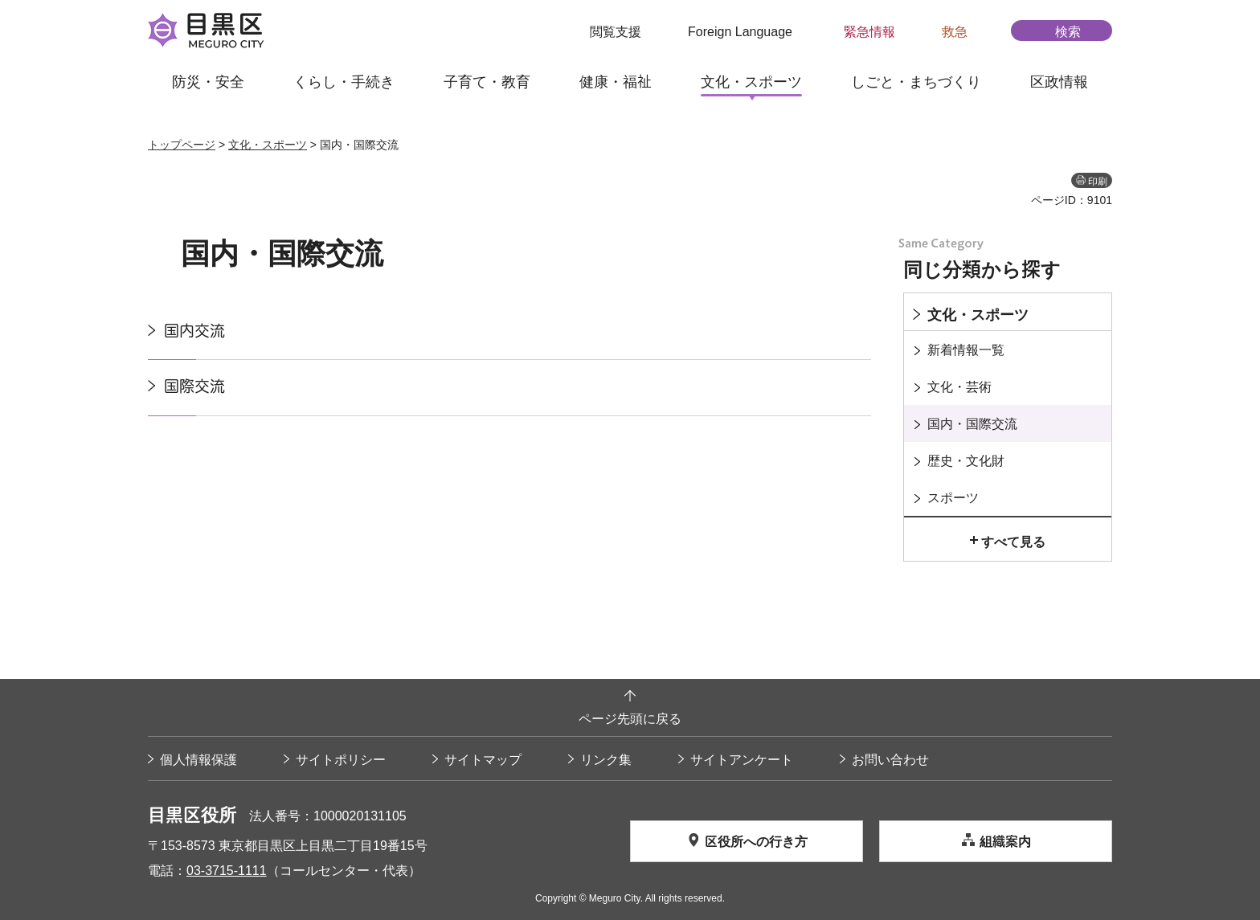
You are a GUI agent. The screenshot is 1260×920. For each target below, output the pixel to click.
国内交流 (194, 330)
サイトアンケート (741, 759)
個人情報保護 (198, 759)
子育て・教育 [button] (487, 81)
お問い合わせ (890, 759)
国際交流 (194, 386)
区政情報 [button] (1059, 81)
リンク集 (606, 759)
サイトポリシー (341, 759)
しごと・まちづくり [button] (916, 81)
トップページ (181, 144)
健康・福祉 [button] (615, 81)
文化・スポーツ (267, 144)
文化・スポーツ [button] (751, 81)
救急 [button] (955, 31)
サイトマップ (483, 759)
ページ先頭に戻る (630, 718)
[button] (605, 31)
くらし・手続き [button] (344, 81)
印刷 (1097, 181)
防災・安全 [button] (208, 81)
